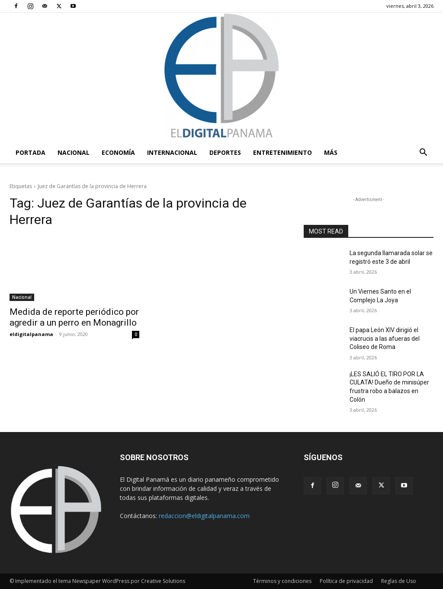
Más (330, 152)
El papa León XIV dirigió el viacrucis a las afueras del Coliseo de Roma (385, 338)
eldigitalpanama (31, 334)
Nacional (74, 152)
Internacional (172, 152)
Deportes (225, 152)
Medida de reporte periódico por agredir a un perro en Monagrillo (74, 317)
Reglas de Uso (398, 581)
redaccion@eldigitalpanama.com (204, 516)
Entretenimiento (282, 152)
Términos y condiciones (282, 581)
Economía (118, 152)
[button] (423, 153)
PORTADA (30, 152)
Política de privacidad (346, 581)
